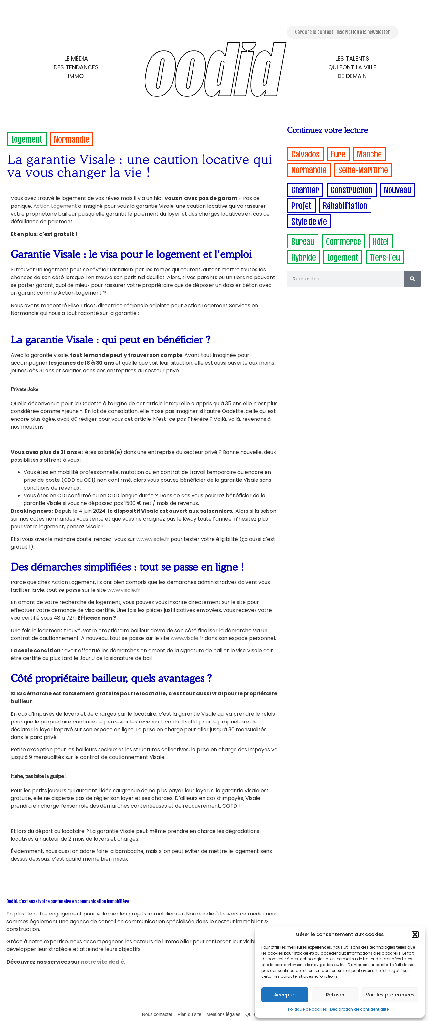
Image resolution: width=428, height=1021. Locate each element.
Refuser (335, 994)
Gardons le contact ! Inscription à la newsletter (342, 31)
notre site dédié (102, 961)
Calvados (305, 153)
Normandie (71, 138)
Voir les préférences (390, 994)
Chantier (305, 189)
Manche (369, 153)
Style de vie (309, 220)
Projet (301, 204)
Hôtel (381, 240)
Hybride (303, 256)
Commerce (343, 240)
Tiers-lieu (385, 256)
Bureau (302, 240)
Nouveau (397, 189)
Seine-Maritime (363, 169)
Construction (351, 189)
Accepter (285, 994)
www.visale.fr (152, 539)
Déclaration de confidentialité (359, 1009)
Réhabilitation (345, 204)
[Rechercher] (412, 279)
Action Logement (55, 206)
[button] (415, 934)
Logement (27, 138)
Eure (338, 153)
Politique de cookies (307, 1009)
